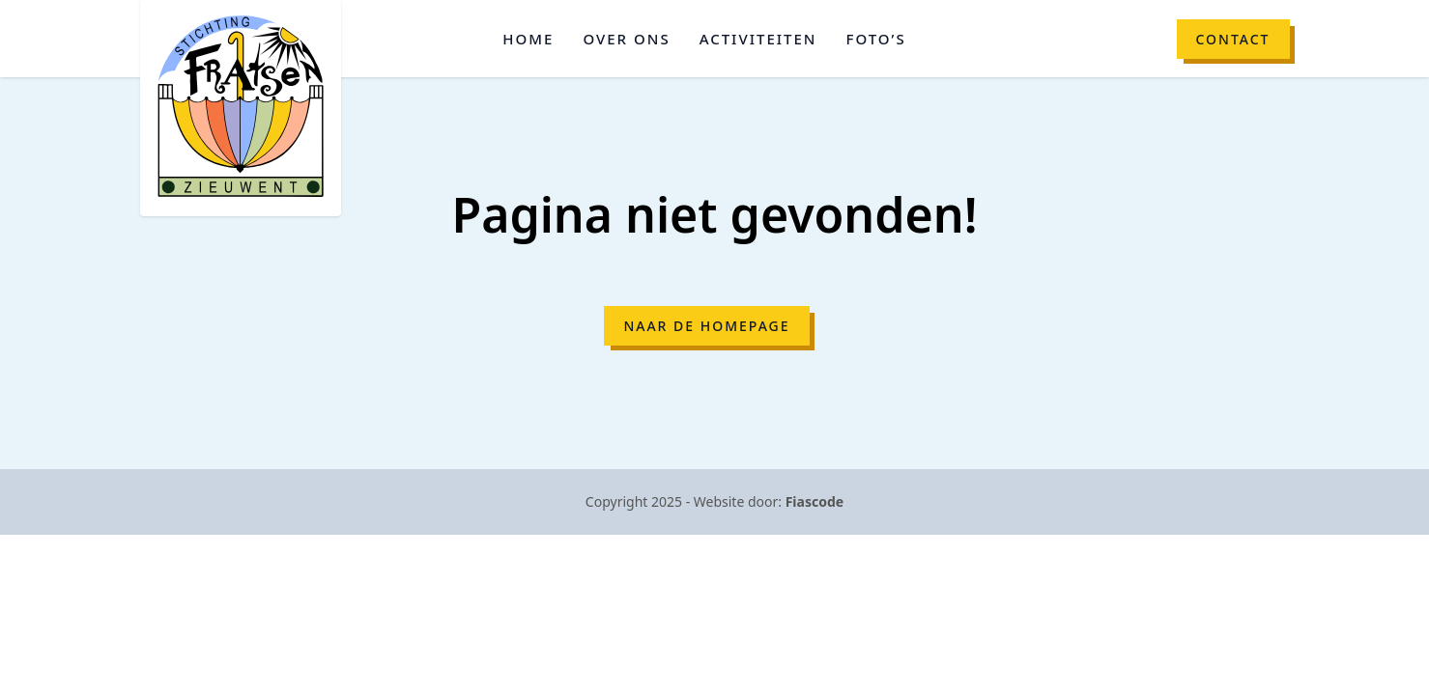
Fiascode (814, 501)
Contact (1233, 39)
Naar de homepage (706, 326)
